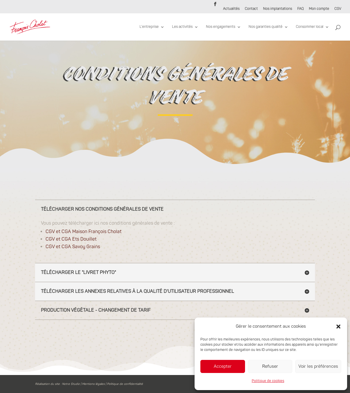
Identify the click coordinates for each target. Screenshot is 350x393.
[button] (338, 326)
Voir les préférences (318, 366)
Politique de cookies (268, 381)
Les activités (182, 27)
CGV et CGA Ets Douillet (71, 264)
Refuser (270, 366)
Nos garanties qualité (265, 27)
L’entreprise (149, 27)
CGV (337, 9)
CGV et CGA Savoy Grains (73, 271)
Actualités (231, 9)
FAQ (300, 9)
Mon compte (319, 9)
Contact (251, 9)
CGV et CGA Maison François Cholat (83, 256)
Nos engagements (220, 27)
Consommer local (309, 27)
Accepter (223, 366)
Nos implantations (277, 9)
